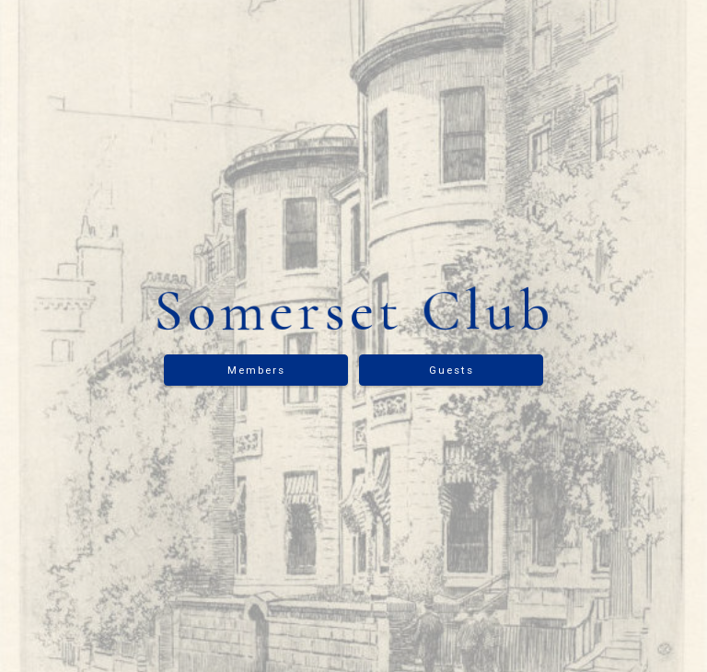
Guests (451, 370)
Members (256, 370)
